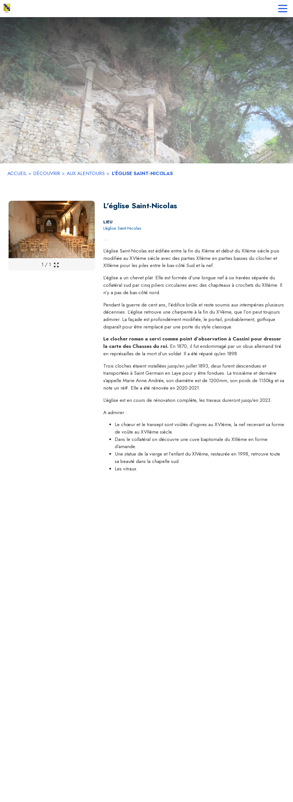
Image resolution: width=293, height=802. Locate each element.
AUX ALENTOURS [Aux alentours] (86, 173)
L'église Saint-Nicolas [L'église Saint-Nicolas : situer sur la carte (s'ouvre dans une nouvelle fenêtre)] (122, 228)
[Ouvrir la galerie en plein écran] (56, 265)
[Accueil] (7, 8)
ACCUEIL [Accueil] (17, 173)
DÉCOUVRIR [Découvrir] (46, 173)
